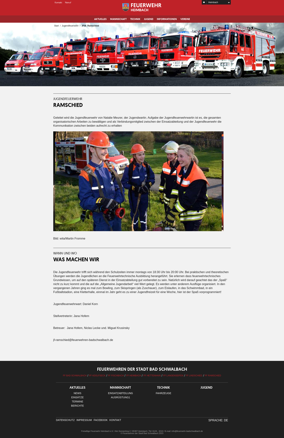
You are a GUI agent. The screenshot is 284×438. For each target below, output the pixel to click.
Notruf (68, 2)
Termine (77, 401)
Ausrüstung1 (120, 397)
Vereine (185, 19)
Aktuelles (100, 19)
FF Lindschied (194, 375)
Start (56, 25)
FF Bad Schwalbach (74, 375)
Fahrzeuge (163, 393)
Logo (142, 7)
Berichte (77, 405)
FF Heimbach (133, 375)
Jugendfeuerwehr (70, 25)
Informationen (167, 19)
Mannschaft (118, 19)
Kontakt (58, 2)
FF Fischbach (116, 375)
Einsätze (77, 397)
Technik (135, 19)
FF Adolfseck (97, 375)
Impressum (84, 420)
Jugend (148, 19)
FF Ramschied (213, 375)
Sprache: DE (218, 420)
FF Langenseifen (173, 375)
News (77, 393)
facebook (101, 420)
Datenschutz (65, 420)
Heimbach (213, 2)
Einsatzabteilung (120, 393)
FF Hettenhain (152, 375)
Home (204, 2)
